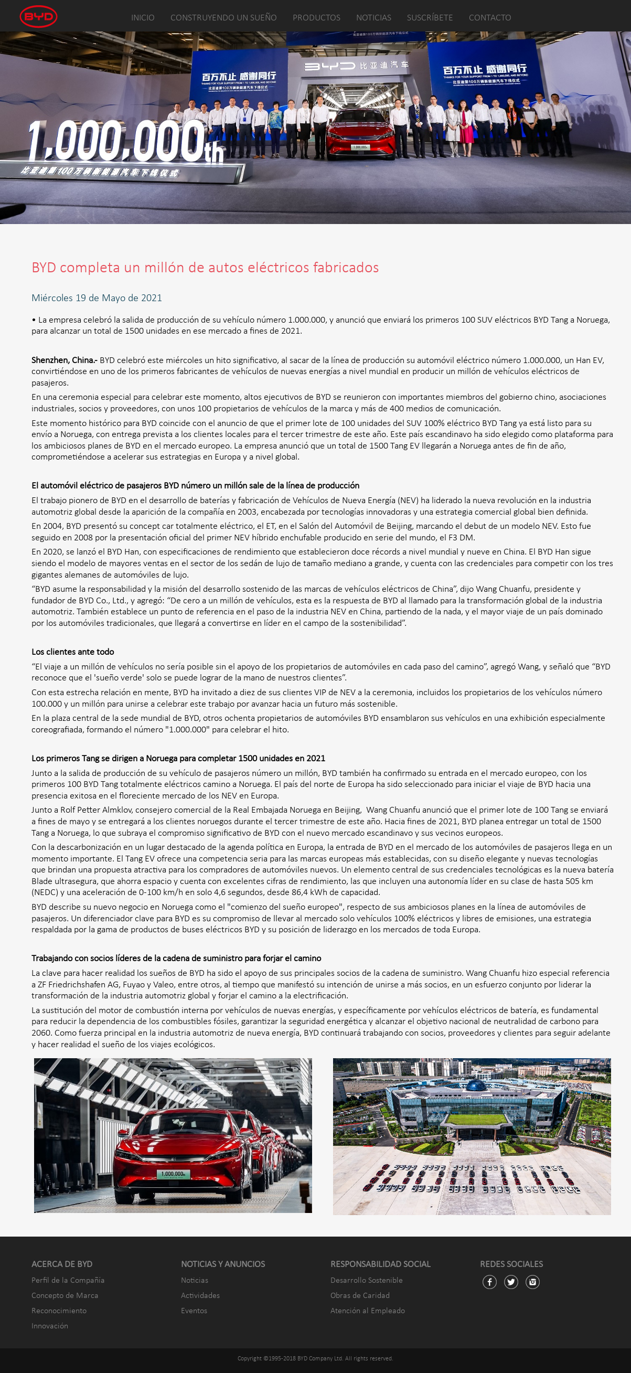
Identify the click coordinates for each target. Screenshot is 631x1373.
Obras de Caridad (360, 1296)
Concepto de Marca (65, 1296)
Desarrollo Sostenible (366, 1280)
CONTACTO (490, 18)
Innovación (49, 1326)
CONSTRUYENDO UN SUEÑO (223, 18)
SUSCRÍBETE (430, 18)
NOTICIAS (373, 18)
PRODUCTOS (316, 18)
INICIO (143, 18)
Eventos (194, 1311)
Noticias (194, 1280)
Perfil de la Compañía (68, 1280)
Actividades (200, 1296)
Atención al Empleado (367, 1311)
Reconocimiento (59, 1311)
